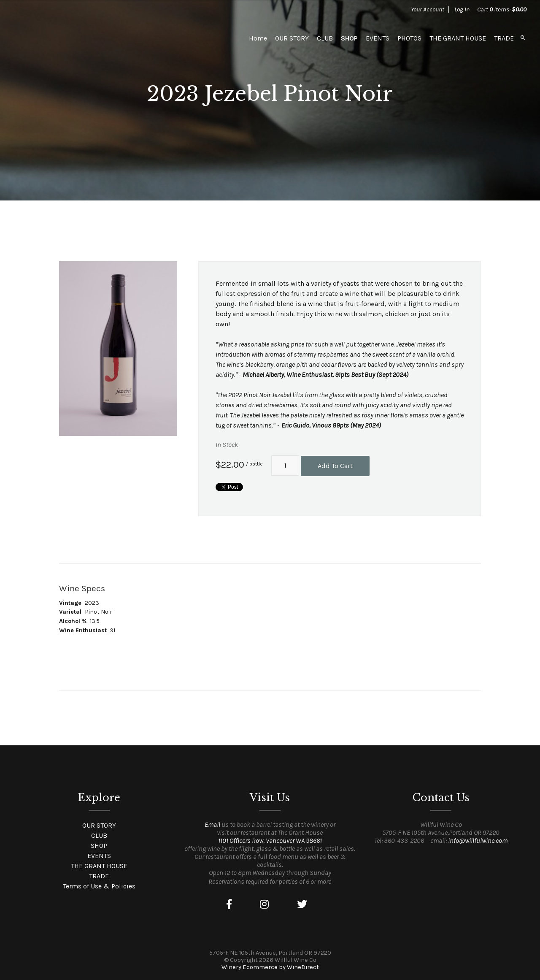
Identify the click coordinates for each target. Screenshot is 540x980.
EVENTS (377, 38)
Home (258, 38)
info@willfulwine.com (478, 841)
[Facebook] (229, 904)
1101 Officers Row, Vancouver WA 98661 (270, 841)
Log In (462, 9)
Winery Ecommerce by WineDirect (270, 967)
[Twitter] (302, 904)
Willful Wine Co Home (73, 38)
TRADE (504, 38)
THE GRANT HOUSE (457, 38)
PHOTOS (409, 38)
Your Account (427, 9)
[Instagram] (264, 904)
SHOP (349, 38)
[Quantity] (285, 465)
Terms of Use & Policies (99, 886)
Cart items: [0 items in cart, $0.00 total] (501, 9)
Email (212, 824)
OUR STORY (292, 38)
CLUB (325, 38)
